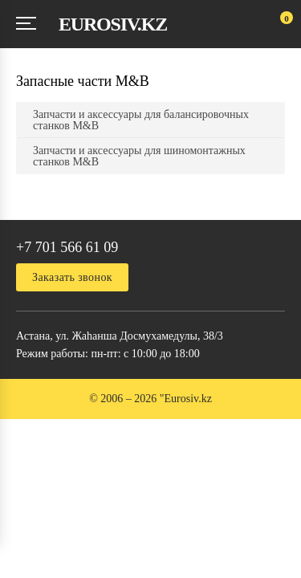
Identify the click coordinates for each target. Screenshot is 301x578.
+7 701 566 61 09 (67, 247)
